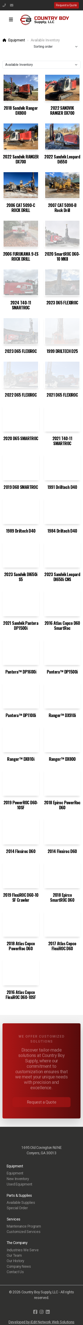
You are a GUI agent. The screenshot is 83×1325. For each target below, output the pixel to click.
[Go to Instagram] (41, 1312)
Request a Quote (66, 5)
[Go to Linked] (48, 1312)
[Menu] (11, 20)
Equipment (16, 40)
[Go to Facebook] (35, 1312)
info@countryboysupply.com (11, 5)
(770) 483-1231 (4, 5)
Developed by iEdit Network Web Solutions (41, 1322)
